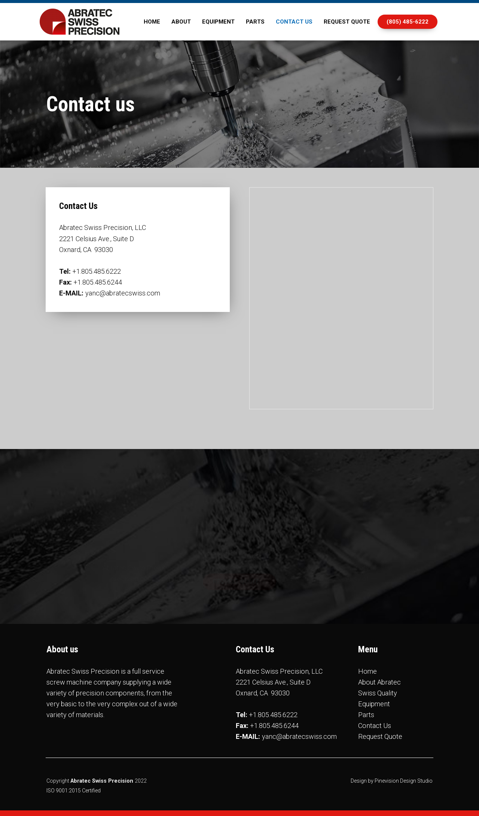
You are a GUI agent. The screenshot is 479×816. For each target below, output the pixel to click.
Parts (366, 715)
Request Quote (380, 736)
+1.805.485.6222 (96, 271)
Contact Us (374, 725)
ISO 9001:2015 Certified (73, 791)
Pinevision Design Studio (404, 781)
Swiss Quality (377, 693)
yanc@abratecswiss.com (122, 293)
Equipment (374, 704)
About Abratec (379, 682)
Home (367, 671)
